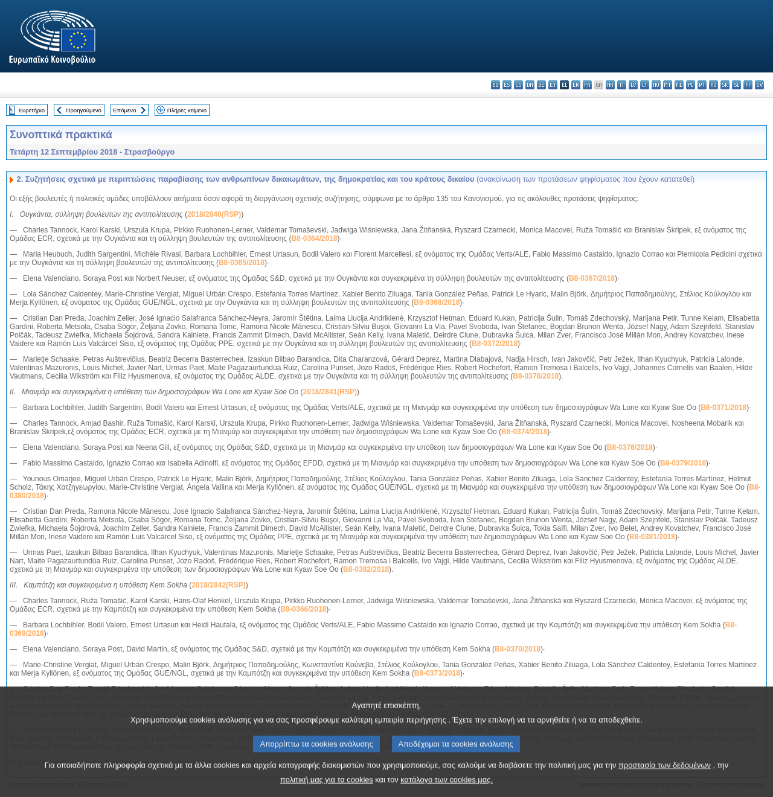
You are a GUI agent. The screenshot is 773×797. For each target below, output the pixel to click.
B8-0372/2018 (495, 343)
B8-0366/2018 (303, 609)
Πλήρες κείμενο (187, 110)
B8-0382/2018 (366, 569)
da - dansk (529, 84)
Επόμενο (124, 110)
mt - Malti (667, 84)
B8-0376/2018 (630, 447)
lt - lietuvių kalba (644, 84)
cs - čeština (518, 84)
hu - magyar (656, 84)
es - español (507, 84)
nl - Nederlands (679, 84)
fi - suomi (747, 84)
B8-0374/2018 (524, 431)
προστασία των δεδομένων (664, 775)
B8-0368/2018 (437, 302)
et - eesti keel (552, 84)
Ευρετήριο (32, 110)
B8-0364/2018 (314, 238)
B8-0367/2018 (592, 278)
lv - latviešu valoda (633, 84)
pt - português (702, 84)
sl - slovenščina (736, 84)
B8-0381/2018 (652, 537)
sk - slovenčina (725, 84)
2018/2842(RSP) (218, 585)
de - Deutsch (541, 84)
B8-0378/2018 (536, 376)
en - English (575, 84)
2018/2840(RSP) (214, 214)
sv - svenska (759, 84)
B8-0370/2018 (517, 649)
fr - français (587, 84)
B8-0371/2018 (723, 407)
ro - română (713, 84)
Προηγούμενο (83, 110)
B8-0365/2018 (242, 262)
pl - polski (690, 84)
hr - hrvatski (610, 84)
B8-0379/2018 (683, 463)
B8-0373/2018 (437, 673)
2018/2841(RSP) (330, 392)
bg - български (495, 84)
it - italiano (621, 84)
